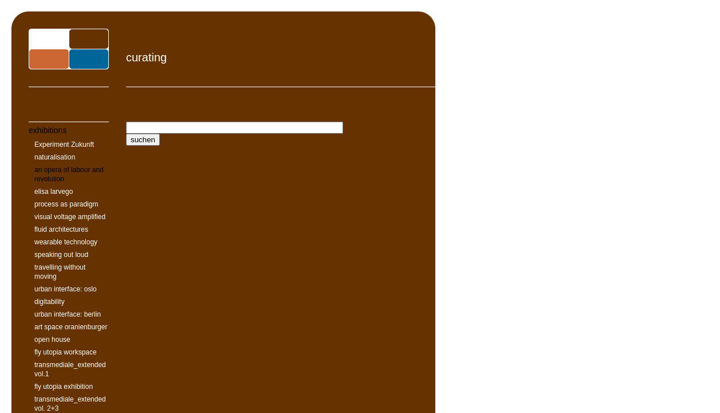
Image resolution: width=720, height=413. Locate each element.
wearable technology (65, 242)
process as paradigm (66, 204)
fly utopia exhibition (63, 387)
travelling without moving (59, 271)
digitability (49, 302)
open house (52, 340)
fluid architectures (61, 229)
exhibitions (47, 130)
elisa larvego (53, 192)
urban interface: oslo (65, 289)
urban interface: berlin (67, 314)
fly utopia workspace (65, 352)
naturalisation (54, 157)
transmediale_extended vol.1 (70, 369)
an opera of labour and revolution (69, 174)
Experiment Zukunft (64, 145)
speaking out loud (61, 255)
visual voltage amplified (69, 217)
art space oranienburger (70, 327)
